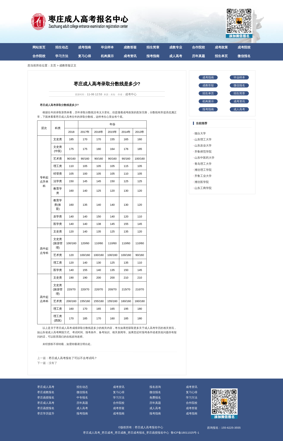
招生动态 (61, 47)
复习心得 (84, 56)
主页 (53, 65)
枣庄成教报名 (45, 392)
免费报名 (155, 397)
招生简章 (152, 47)
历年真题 (198, 56)
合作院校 (198, 47)
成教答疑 (130, 47)
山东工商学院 (203, 188)
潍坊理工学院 (203, 169)
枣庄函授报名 (45, 397)
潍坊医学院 (201, 181)
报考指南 (152, 56)
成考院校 (244, 47)
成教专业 (175, 47)
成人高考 (175, 56)
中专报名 (82, 397)
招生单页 (221, 56)
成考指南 (84, 47)
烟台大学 (200, 133)
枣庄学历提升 (45, 413)
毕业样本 (107, 47)
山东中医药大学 (204, 157)
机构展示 (107, 56)
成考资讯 (130, 56)
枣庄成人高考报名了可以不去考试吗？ (73, 358)
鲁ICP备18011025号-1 (185, 432)
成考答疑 (118, 408)
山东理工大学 (203, 139)
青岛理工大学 (203, 163)
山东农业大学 (203, 145)
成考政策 (221, 47)
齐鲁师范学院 (203, 151)
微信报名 (244, 56)
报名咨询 (155, 386)
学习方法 (61, 56)
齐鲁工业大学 (203, 175)
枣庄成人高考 (45, 386)
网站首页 (38, 47)
